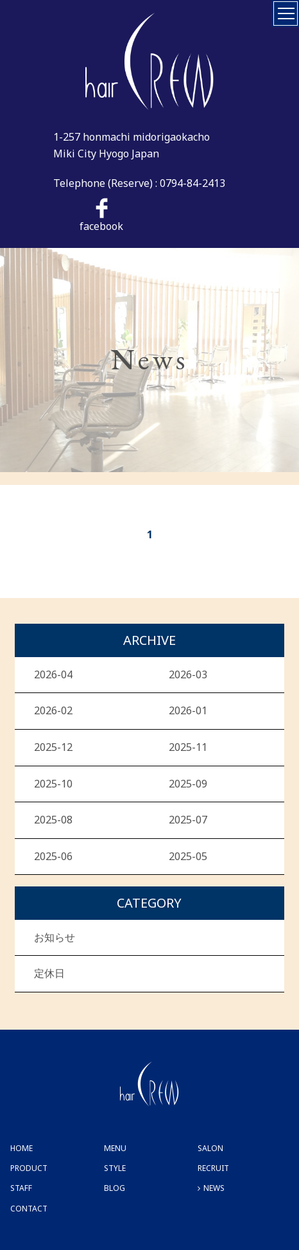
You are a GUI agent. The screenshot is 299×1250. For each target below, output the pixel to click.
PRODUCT (28, 1168)
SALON (210, 1148)
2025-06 (53, 856)
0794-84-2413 (192, 183)
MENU (115, 1148)
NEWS (214, 1188)
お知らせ (54, 937)
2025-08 (53, 820)
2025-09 (188, 784)
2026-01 (188, 710)
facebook (101, 215)
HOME (21, 1148)
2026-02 (53, 710)
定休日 (49, 973)
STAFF (21, 1188)
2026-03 (188, 674)
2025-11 (188, 747)
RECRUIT (213, 1168)
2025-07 (188, 820)
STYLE (115, 1168)
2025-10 (53, 784)
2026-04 (53, 674)
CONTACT (28, 1208)
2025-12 (53, 747)
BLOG (114, 1188)
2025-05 (188, 856)
